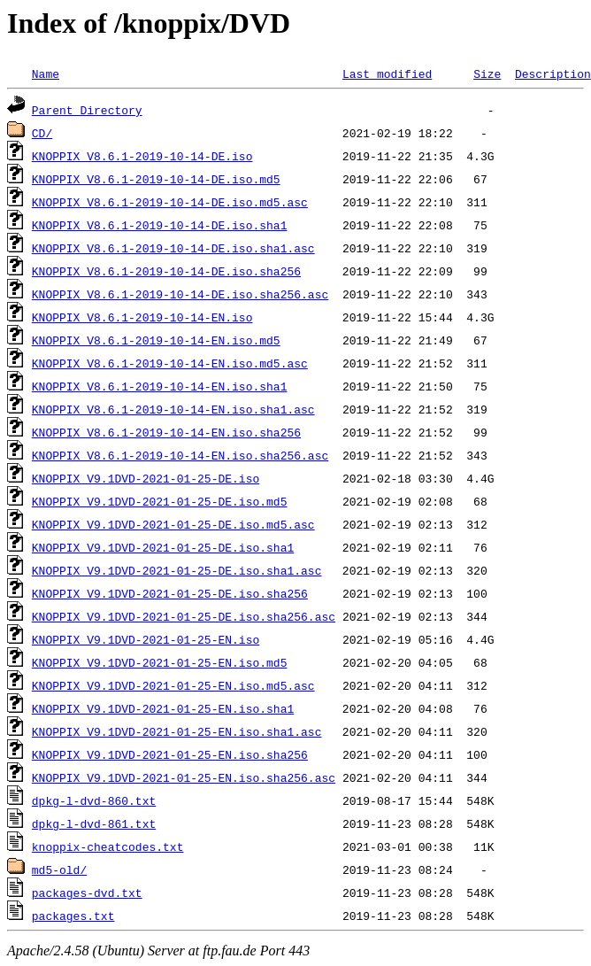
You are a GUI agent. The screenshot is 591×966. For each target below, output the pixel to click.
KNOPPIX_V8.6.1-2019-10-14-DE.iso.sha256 (166, 271)
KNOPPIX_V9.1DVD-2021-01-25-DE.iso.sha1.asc (177, 570)
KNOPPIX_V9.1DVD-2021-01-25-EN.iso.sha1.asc (177, 731)
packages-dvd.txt (87, 892)
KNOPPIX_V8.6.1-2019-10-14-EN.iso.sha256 (166, 432)
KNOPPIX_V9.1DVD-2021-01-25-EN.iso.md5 (160, 662)
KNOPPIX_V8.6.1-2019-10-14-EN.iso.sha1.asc (173, 409)
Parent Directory (87, 110)
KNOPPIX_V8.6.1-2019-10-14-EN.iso (142, 317)
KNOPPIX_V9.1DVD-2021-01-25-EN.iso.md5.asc (173, 685)
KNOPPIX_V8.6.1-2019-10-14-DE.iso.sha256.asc (180, 294)
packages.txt (73, 915)
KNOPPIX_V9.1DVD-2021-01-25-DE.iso (145, 478)
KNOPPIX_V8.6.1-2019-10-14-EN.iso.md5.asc (170, 363)
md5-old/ (59, 869)
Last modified (387, 73)
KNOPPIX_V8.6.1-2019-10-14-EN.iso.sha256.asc (180, 455)
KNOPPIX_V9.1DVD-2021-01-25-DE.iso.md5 (160, 501)
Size (487, 73)
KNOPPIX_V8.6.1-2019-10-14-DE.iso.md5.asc (170, 202)
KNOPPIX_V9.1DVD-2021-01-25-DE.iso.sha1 (163, 547)
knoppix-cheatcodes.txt (108, 846)
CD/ (42, 133)
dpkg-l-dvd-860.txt (94, 800)
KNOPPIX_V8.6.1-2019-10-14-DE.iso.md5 (156, 179)
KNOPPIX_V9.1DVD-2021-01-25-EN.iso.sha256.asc (183, 777)
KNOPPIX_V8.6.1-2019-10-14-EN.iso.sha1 (160, 386)
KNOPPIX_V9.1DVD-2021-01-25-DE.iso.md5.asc (173, 524)
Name (45, 73)
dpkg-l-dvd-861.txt (94, 823)
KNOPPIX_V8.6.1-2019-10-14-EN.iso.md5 (156, 340)
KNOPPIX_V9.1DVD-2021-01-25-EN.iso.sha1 (163, 708)
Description (553, 73)
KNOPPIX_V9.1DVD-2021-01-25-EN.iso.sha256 (170, 754)
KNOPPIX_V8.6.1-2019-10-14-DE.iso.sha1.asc (173, 248)
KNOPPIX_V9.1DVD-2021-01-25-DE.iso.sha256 (170, 593)
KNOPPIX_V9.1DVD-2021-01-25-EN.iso (145, 639)
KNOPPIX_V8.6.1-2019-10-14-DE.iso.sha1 (160, 225)
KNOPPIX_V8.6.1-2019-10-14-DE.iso (142, 156)
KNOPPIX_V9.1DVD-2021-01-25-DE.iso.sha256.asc (183, 616)
